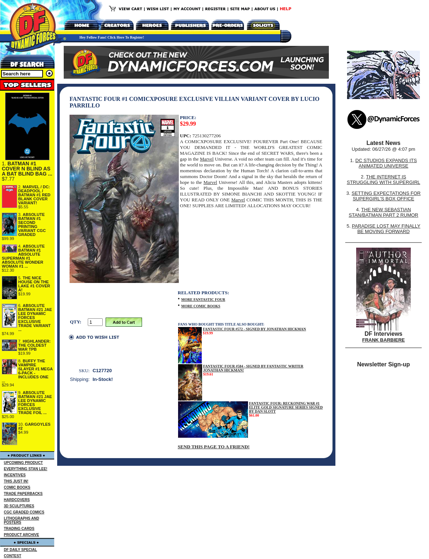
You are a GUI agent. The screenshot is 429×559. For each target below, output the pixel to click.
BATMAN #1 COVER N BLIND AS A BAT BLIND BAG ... (27, 169)
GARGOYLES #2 (34, 426)
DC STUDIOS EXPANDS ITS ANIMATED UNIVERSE (386, 163)
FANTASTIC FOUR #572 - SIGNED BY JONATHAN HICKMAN (254, 329)
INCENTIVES (15, 475)
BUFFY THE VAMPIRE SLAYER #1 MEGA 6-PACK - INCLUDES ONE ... (27, 371)
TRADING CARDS (19, 529)
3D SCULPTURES (19, 506)
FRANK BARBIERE (383, 340)
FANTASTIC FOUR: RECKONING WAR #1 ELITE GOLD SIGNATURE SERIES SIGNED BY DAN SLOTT (286, 407)
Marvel (207, 159)
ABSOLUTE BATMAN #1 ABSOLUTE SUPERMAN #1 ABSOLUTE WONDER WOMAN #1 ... (23, 256)
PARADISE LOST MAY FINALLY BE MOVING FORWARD (386, 228)
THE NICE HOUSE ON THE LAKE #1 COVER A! (34, 284)
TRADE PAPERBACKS (23, 494)
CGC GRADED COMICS (24, 512)
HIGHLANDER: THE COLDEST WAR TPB (34, 345)
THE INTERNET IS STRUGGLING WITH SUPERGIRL (383, 179)
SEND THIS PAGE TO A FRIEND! (213, 446)
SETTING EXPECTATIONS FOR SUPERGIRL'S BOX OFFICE (385, 195)
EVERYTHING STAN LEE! (25, 469)
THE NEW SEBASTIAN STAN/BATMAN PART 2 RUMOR (383, 212)
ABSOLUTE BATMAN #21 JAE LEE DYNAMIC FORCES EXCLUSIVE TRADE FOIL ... (35, 402)
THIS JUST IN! (16, 481)
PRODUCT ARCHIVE (21, 535)
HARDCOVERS (17, 500)
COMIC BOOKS (17, 487)
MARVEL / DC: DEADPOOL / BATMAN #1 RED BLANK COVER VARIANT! (34, 195)
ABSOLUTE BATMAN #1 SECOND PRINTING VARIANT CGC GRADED (32, 224)
